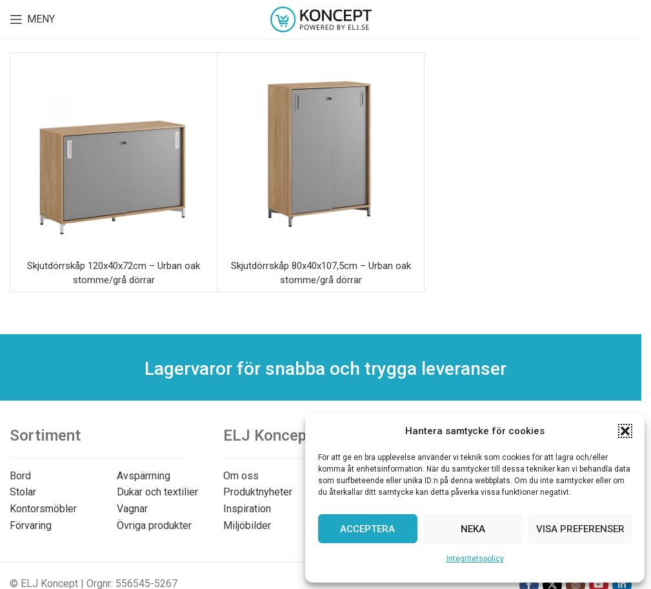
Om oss (241, 476)
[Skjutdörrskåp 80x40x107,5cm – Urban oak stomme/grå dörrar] (320, 156)
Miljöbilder (247, 525)
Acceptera (367, 529)
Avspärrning (143, 476)
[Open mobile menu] (32, 19)
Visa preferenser (580, 529)
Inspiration (247, 509)
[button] (625, 430)
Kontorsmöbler (43, 509)
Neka (473, 529)
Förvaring (31, 525)
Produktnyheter (257, 492)
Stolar (23, 492)
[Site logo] (321, 18)
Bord (20, 476)
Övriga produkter (154, 525)
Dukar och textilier (157, 492)
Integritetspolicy (475, 558)
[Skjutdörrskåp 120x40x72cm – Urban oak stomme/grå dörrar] (113, 156)
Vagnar (132, 509)
